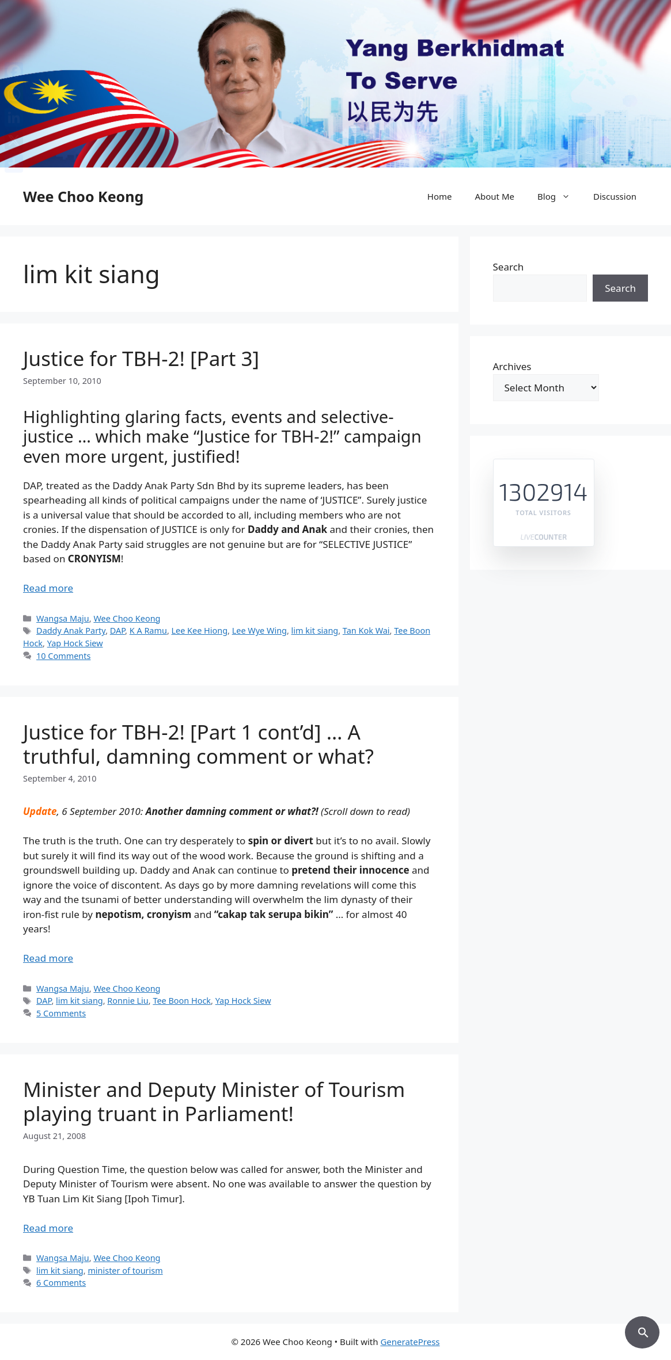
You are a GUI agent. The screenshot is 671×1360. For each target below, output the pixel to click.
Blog (559, 196)
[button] (642, 1330)
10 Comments (63, 655)
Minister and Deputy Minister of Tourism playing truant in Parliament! (214, 1101)
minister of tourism (125, 1270)
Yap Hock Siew (75, 643)
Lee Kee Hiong (200, 630)
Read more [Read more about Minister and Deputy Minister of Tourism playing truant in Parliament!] (48, 1228)
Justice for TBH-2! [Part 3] (141, 358)
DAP (117, 630)
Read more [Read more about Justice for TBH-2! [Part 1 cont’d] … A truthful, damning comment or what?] (48, 958)
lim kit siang (315, 630)
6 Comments (61, 1282)
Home (439, 196)
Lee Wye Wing (259, 630)
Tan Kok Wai (366, 630)
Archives (512, 366)
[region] (335, 83)
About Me (494, 196)
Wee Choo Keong (83, 196)
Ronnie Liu (127, 1000)
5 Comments (61, 1013)
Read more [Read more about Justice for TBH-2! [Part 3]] (48, 588)
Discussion (614, 196)
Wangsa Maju (62, 618)
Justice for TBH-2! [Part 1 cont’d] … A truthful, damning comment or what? (198, 743)
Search (508, 266)
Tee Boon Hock (182, 1000)
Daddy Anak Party (70, 630)
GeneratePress (409, 1341)
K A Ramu (148, 630)
